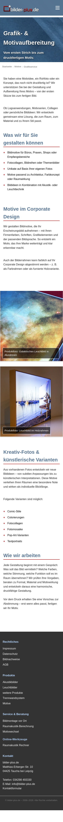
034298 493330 (22, 779)
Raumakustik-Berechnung (18, 726)
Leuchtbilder (10, 687)
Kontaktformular (12, 788)
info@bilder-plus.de (23, 784)
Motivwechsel (11, 731)
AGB (5, 664)
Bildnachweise (11, 659)
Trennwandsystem (14, 698)
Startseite (7, 66)
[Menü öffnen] (57, 7)
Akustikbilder (10, 682)
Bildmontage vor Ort (15, 720)
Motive (17, 66)
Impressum (9, 648)
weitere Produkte (13, 692)
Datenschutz (10, 653)
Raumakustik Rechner (16, 745)
